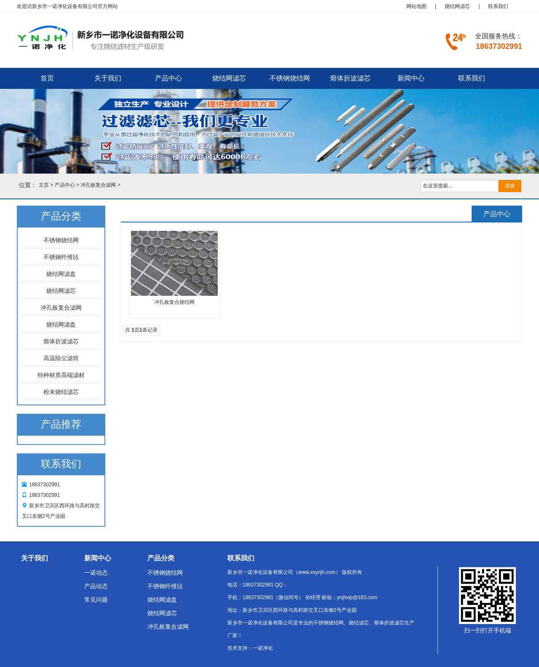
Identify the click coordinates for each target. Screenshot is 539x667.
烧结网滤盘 (61, 274)
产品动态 (96, 586)
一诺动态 (96, 572)
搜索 (510, 186)
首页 (47, 78)
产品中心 (168, 78)
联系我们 (498, 6)
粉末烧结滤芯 (61, 391)
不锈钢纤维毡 (61, 257)
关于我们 (107, 78)
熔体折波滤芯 (350, 78)
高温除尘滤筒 (61, 358)
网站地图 (416, 6)
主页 (44, 185)
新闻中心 (411, 78)
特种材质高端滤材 (61, 375)
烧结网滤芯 (457, 6)
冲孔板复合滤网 (98, 185)
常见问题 (96, 599)
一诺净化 (263, 648)
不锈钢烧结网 (290, 78)
